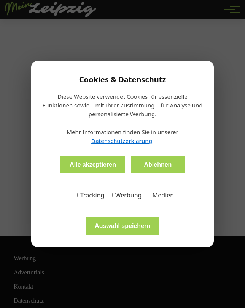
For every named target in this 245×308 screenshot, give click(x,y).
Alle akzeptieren (93, 164)
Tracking (89, 195)
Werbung (125, 195)
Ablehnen (158, 164)
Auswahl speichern (122, 226)
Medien (159, 195)
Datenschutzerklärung (121, 140)
